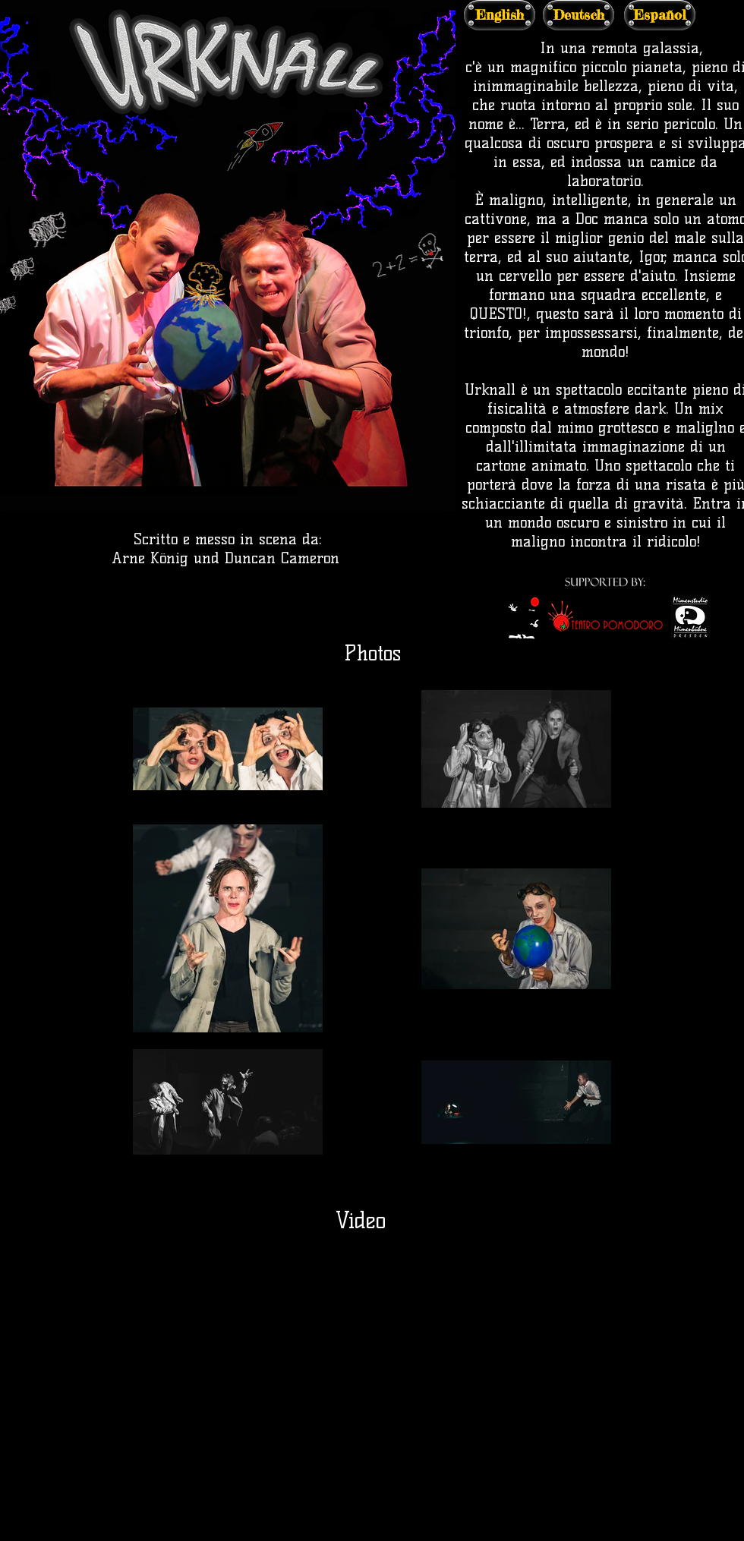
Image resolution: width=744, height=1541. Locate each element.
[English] (499, 15)
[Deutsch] (578, 15)
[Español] (659, 15)
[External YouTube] (371, 1391)
